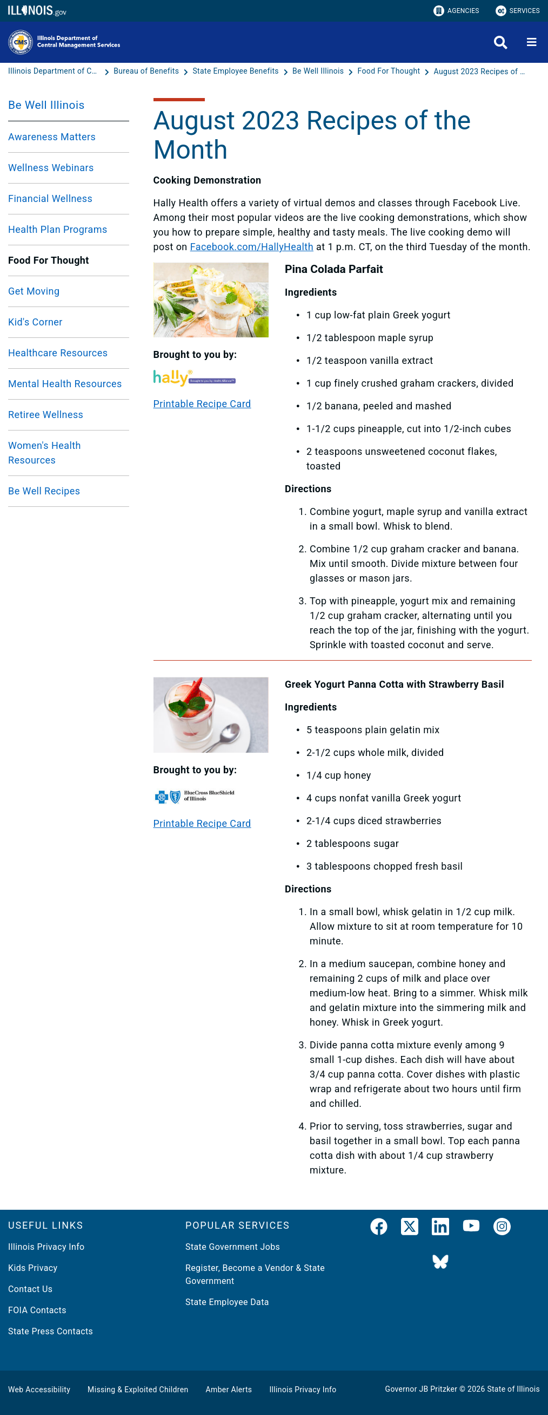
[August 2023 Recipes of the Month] (480, 71)
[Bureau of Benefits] (147, 71)
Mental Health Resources (65, 383)
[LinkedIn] (440, 1229)
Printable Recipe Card (202, 403)
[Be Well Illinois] (319, 71)
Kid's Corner (35, 322)
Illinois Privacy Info (46, 1247)
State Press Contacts (50, 1331)
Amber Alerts (229, 1389)
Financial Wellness (50, 198)
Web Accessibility (39, 1389)
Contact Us (30, 1289)
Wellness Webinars (51, 167)
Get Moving (33, 291)
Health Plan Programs (58, 229)
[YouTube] (471, 1229)
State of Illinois (513, 1389)
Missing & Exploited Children (138, 1389)
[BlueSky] (440, 1262)
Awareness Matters (52, 136)
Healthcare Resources (58, 352)
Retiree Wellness (45, 414)
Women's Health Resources (44, 453)
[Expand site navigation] (532, 42)
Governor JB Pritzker (421, 1389)
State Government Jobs (232, 1247)
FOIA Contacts (37, 1310)
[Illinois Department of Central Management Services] (55, 71)
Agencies (456, 10)
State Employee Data (227, 1302)
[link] (378, 1229)
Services (518, 10)
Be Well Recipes (44, 491)
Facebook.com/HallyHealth (251, 246)
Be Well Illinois (46, 105)
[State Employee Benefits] (236, 71)
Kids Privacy (32, 1268)
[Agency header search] (500, 42)
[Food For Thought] (390, 71)
